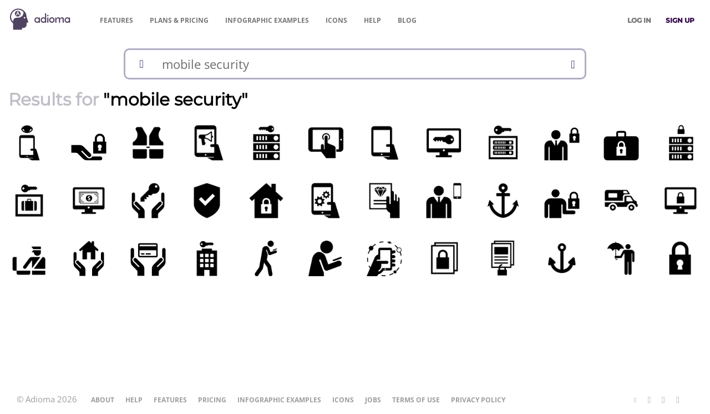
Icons (336, 20)
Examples (267, 20)
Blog (407, 20)
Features (116, 20)
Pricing (179, 20)
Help (372, 20)
